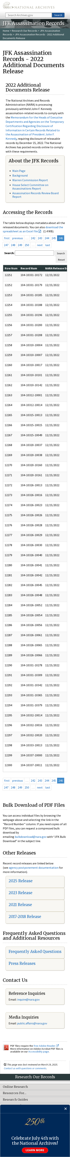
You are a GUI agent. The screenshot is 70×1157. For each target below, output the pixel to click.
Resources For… (14, 1093)
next (40, 245)
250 (27, 245)
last (47, 245)
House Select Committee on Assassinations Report (30, 186)
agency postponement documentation (33, 867)
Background (20, 175)
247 (6, 245)
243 (40, 238)
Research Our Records (24, 30)
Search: (9, 253)
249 (20, 245)
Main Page (18, 171)
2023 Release (20, 892)
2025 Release (20, 881)
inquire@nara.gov (28, 999)
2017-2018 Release (25, 916)
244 (47, 238)
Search (58, 15)
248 (13, 245)
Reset (61, 259)
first (7, 238)
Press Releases (22, 963)
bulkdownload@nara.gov (30, 837)
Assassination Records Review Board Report (35, 194)
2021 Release (20, 904)
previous (17, 238)
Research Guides (15, 1099)
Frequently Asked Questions (35, 951)
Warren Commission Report (30, 180)
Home (6, 30)
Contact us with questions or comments (25, 1068)
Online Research (15, 1087)
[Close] (65, 1109)
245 (54, 238)
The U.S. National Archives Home (28, 6)
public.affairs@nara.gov (32, 1023)
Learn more (35, 1150)
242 (33, 238)
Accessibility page (38, 1051)
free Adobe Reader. (46, 1045)
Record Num (29, 268)
